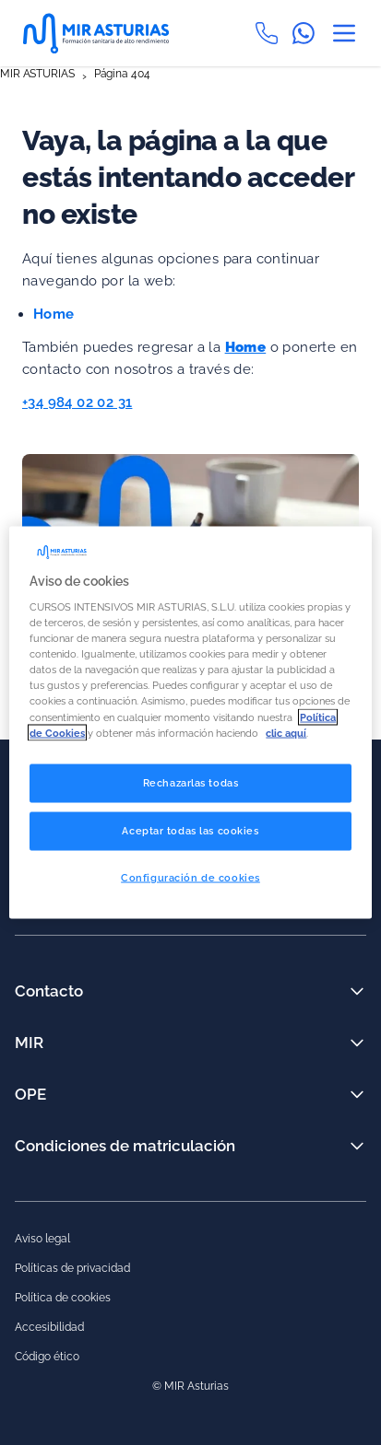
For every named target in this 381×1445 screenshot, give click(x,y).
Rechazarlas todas (191, 781)
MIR (190, 1042)
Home (54, 314)
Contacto (190, 991)
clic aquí (286, 732)
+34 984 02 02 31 (77, 402)
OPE (190, 1094)
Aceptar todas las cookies (190, 829)
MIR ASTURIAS (37, 73)
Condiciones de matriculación (190, 1145)
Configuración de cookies (190, 876)
